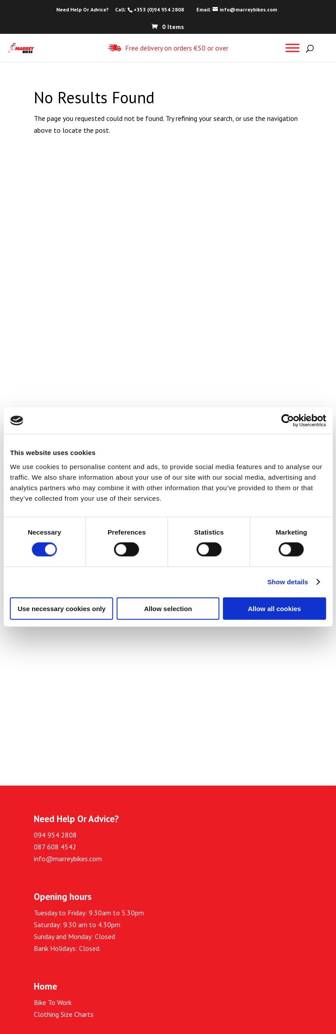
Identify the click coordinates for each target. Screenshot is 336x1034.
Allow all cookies (274, 608)
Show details (287, 582)
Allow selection (168, 608)
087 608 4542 (55, 846)
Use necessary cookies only (61, 608)
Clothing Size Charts (64, 1014)
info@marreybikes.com (68, 858)
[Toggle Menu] (292, 48)
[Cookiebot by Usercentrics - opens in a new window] (287, 420)
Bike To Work (53, 1002)
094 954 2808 (55, 834)
